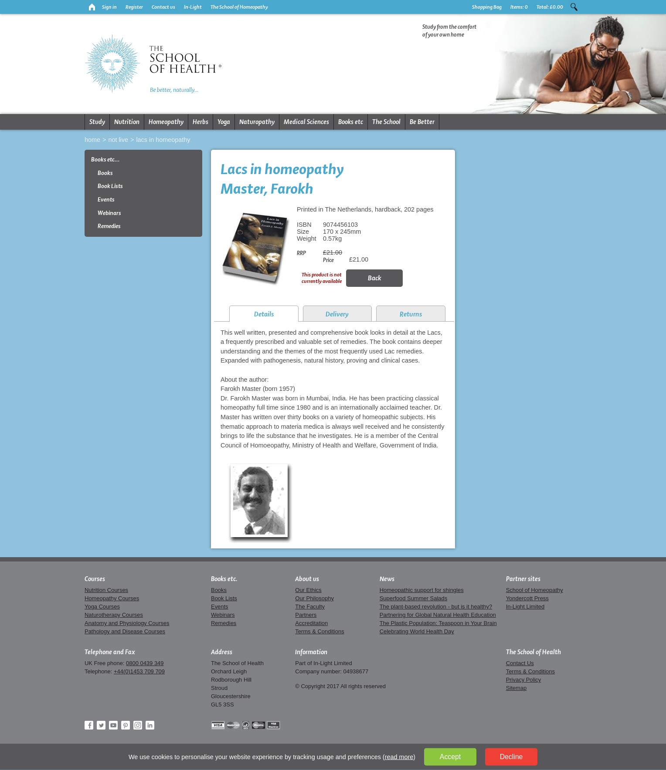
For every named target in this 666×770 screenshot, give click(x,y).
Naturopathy (257, 122)
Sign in (109, 6)
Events (106, 199)
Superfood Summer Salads (414, 598)
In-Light (193, 6)
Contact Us (520, 663)
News (387, 579)
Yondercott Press (527, 598)
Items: (519, 6)
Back (374, 277)
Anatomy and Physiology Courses (127, 623)
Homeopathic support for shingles (422, 590)
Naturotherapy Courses (114, 615)
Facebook (89, 725)
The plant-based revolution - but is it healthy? (436, 606)
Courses (95, 579)
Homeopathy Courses (112, 598)
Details (264, 314)
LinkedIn (150, 725)
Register (134, 6)
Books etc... (105, 159)
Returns (411, 314)
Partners (305, 615)
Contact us (163, 6)
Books (105, 173)
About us (307, 579)
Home (92, 139)
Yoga (223, 122)
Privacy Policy (523, 679)
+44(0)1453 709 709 (139, 671)
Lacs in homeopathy (163, 139)
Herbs (200, 122)
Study (97, 122)
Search (574, 7)
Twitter (101, 725)
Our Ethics (308, 590)
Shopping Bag (487, 6)
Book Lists (110, 186)
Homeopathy (166, 122)
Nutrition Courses (106, 590)
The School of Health (533, 652)
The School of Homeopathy (239, 6)
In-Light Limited (525, 606)
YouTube (113, 725)
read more (399, 756)
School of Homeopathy (534, 590)
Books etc (350, 122)
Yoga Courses (102, 606)
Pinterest (125, 725)
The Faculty (310, 606)
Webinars (109, 213)
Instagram (137, 725)
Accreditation (311, 623)
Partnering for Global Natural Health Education (438, 615)
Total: (550, 6)
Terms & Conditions (319, 631)
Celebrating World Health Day (417, 631)
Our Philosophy (314, 598)
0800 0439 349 (144, 663)
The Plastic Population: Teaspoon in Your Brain (438, 623)
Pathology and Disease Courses (125, 631)
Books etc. (224, 579)
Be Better (422, 122)
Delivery (337, 314)
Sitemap (516, 688)
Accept (450, 756)
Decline (511, 756)
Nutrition (126, 122)
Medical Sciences (306, 122)
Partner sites (523, 579)
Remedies (109, 226)
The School (386, 122)
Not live (118, 139)
